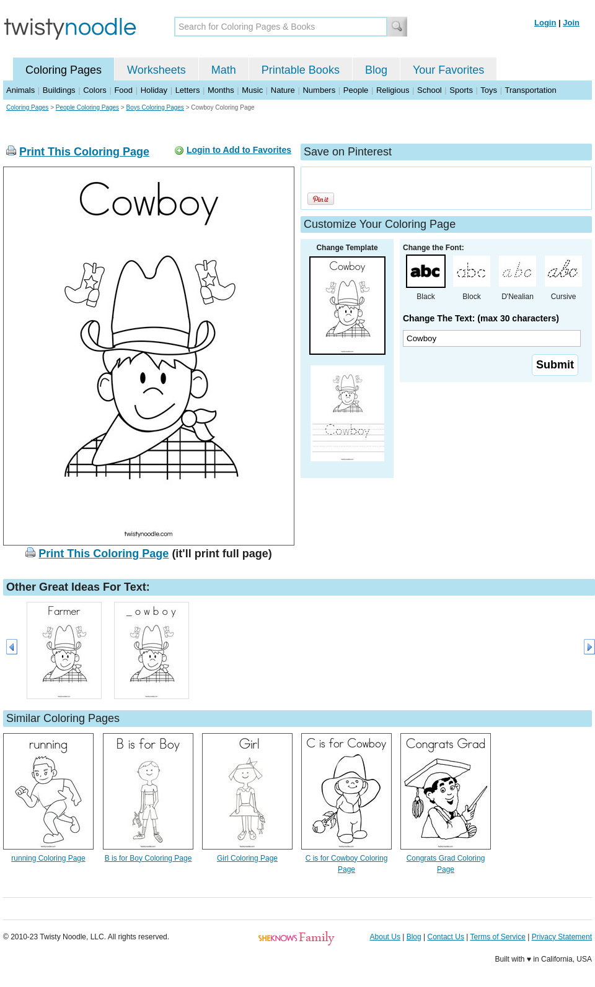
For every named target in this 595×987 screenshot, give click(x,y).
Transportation (530, 90)
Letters (187, 90)
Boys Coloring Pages (154, 107)
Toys (488, 90)
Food (123, 90)
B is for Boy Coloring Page (148, 858)
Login (545, 22)
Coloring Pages (63, 70)
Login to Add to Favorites (239, 150)
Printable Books (301, 70)
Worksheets (156, 70)
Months (221, 90)
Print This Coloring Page (84, 152)
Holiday (154, 90)
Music (252, 90)
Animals (20, 90)
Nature (283, 90)
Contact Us (446, 937)
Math (223, 70)
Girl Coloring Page (247, 858)
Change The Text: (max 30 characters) (481, 318)
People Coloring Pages (87, 107)
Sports (461, 90)
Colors (95, 90)
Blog (376, 70)
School (429, 90)
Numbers (318, 90)
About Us (385, 937)
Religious (392, 90)
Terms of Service (497, 937)
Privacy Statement (562, 937)
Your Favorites (448, 70)
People (355, 90)
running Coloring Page (48, 858)
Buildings (59, 90)
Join (571, 22)
